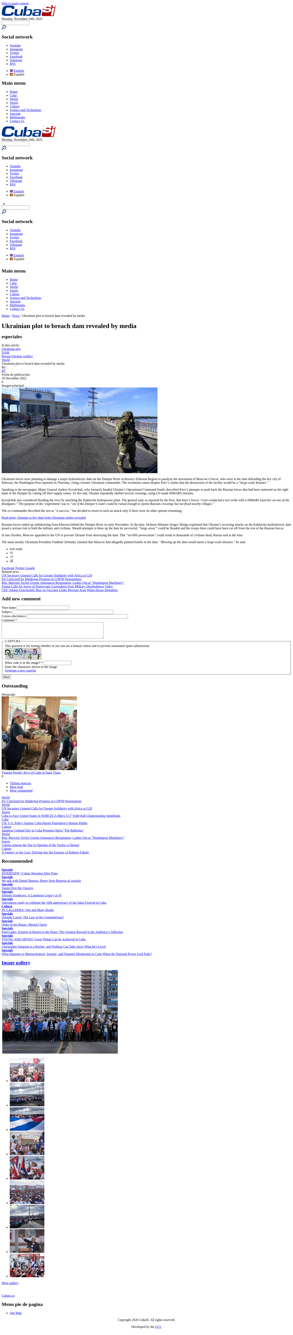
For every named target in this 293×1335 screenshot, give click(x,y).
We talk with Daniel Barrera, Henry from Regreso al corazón (41, 883)
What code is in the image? (24, 666)
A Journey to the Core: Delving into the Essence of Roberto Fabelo (45, 855)
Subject (7, 612)
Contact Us (17, 121)
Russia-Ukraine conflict (17, 356)
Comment (9, 620)
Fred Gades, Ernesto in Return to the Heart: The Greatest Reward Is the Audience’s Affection (62, 935)
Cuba (13, 95)
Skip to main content (15, 3)
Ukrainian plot (11, 349)
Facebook (16, 56)
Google (30, 568)
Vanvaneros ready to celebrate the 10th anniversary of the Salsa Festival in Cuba (54, 905)
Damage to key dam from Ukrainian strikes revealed (51, 517)
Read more (9, 517)
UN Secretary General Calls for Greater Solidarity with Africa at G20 (47, 575)
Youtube (15, 45)
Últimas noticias (20, 786)
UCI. (158, 1330)
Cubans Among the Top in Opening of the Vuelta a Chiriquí (40, 848)
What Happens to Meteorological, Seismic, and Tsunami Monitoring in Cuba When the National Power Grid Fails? (77, 957)
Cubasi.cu (8, 1298)
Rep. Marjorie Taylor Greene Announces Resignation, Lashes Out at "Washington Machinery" (63, 582)
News (16, 315)
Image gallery (16, 965)
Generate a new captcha (20, 673)
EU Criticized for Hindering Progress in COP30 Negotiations (41, 579)
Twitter (14, 53)
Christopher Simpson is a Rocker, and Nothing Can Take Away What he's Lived (54, 949)
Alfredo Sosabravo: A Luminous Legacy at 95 (31, 898)
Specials (15, 113)
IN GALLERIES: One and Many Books (28, 913)
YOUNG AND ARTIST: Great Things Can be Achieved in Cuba (44, 942)
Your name (9, 607)
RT (3, 371)
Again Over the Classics (17, 891)
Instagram (16, 49)
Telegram (16, 60)
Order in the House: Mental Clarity (24, 927)
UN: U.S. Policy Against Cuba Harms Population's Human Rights (44, 826)
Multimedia (17, 117)
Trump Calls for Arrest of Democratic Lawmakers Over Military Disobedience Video (57, 586)
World (14, 99)
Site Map (16, 1316)
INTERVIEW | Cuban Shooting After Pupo (30, 876)
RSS (12, 64)
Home (14, 91)
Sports (14, 102)
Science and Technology (26, 110)
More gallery (10, 1286)
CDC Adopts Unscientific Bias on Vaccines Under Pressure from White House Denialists (60, 590)
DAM (5, 352)
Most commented (21, 793)
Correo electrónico (14, 616)
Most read (16, 790)
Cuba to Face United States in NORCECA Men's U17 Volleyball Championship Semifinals (61, 819)
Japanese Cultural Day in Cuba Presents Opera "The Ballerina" (43, 833)
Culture (15, 106)
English (17, 70)
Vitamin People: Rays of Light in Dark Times (31, 775)
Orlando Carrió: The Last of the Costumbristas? (33, 920)
